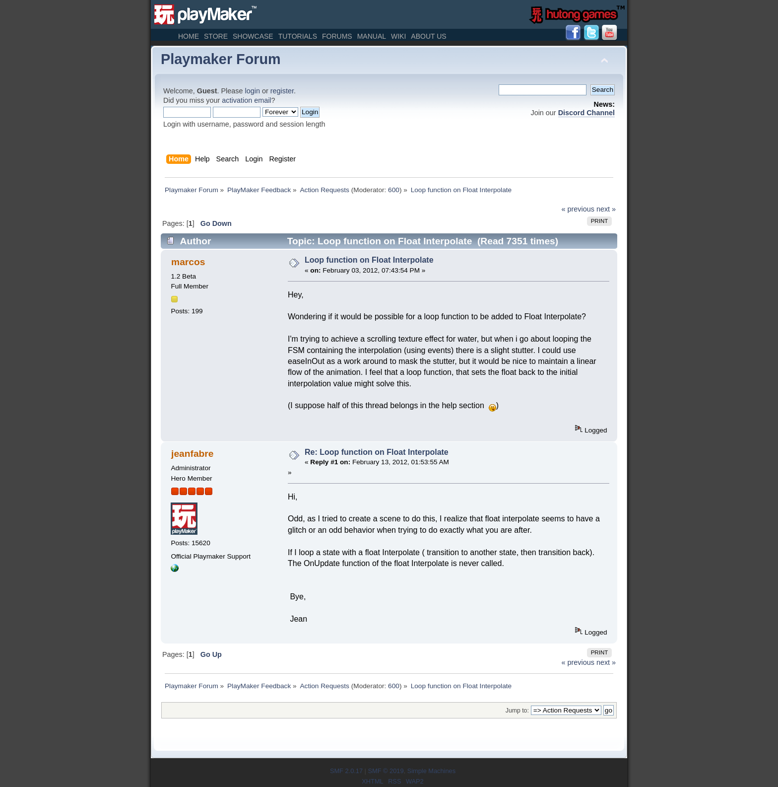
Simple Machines (431, 771)
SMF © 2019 (385, 771)
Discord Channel (586, 113)
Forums (337, 36)
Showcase (253, 36)
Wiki (398, 36)
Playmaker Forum (221, 59)
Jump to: (517, 710)
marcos (188, 262)
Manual (371, 36)
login (252, 91)
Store (216, 36)
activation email (246, 100)
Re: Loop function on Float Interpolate (377, 452)
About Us (428, 36)
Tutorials (297, 36)
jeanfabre (192, 453)
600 (393, 190)
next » (606, 209)
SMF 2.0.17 (346, 771)
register (282, 91)
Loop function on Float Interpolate (369, 260)
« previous (578, 209)
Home (188, 36)
